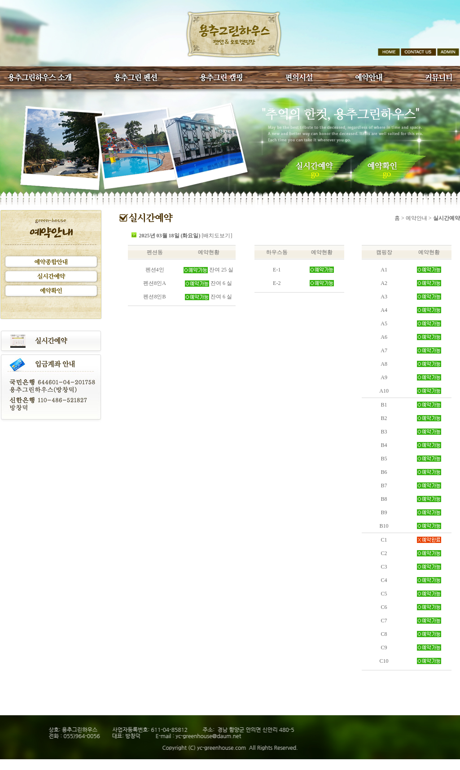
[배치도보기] (217, 235)
